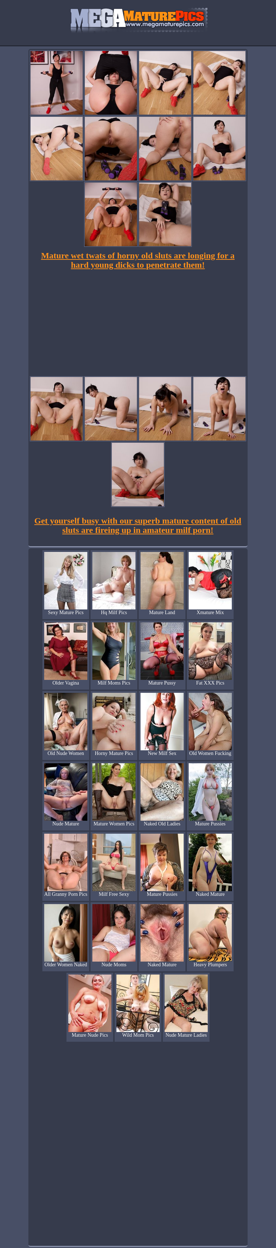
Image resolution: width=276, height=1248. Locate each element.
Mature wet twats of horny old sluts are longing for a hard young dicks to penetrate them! (138, 260)
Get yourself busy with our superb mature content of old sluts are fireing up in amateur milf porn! (138, 525)
